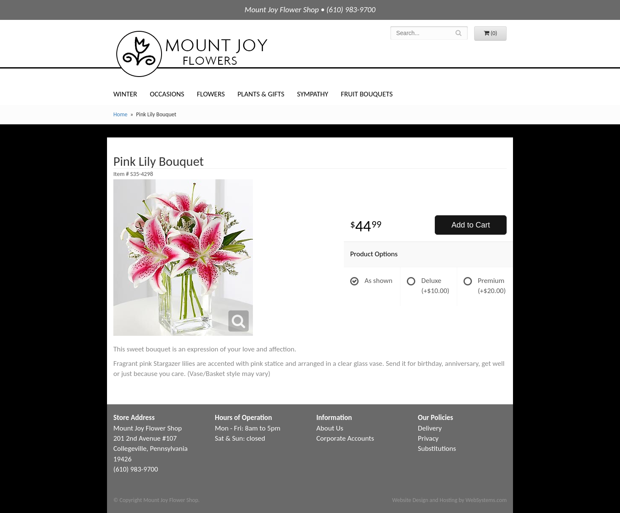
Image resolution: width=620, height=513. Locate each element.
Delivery (430, 428)
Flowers (211, 94)
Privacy (428, 438)
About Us (329, 428)
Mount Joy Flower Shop (191, 54)
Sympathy (312, 94)
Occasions (167, 94)
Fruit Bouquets (366, 94)
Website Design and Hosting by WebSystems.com (449, 500)
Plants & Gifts (260, 94)
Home (120, 114)
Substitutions (437, 448)
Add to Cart (470, 225)
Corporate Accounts (345, 438)
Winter (125, 94)
